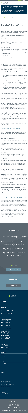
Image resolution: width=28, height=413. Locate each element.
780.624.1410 (7, 375)
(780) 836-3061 (7, 386)
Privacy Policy (16, 407)
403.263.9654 (7, 335)
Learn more (4, 12)
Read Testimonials (14, 269)
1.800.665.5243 (24, 0)
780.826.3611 (7, 358)
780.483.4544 (9, 309)
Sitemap (9, 407)
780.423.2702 (9, 312)
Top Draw (24, 410)
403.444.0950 (7, 322)
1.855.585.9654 (7, 337)
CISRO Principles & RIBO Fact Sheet (14, 408)
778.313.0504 (7, 347)
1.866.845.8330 (7, 324)
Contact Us (14, 285)
